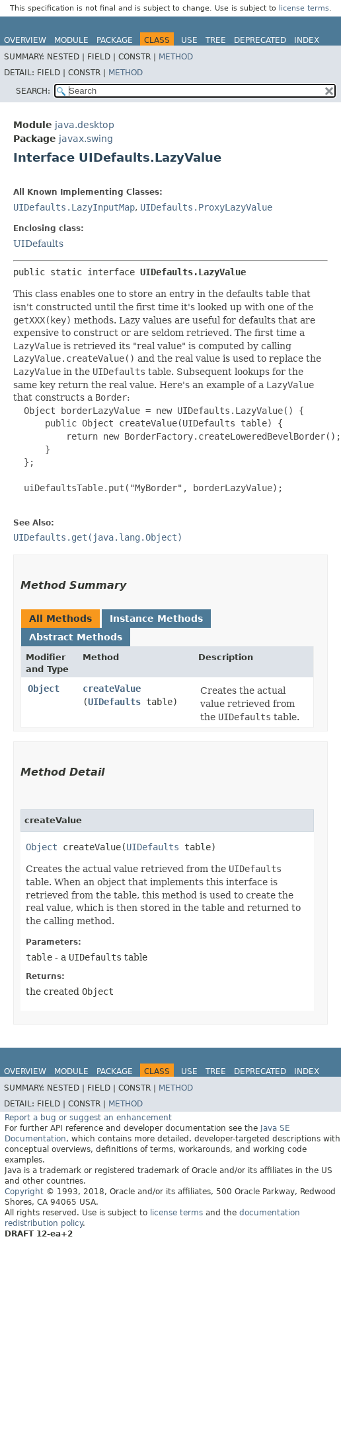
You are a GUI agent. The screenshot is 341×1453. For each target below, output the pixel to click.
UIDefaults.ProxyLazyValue (206, 207)
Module (71, 40)
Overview (25, 40)
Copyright (24, 1191)
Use (189, 40)
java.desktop (84, 124)
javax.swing (86, 138)
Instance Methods (156, 618)
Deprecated (260, 40)
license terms (304, 8)
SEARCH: (33, 91)
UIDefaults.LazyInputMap (74, 207)
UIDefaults (38, 243)
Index (306, 40)
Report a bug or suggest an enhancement (88, 1117)
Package (114, 40)
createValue (112, 688)
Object (43, 688)
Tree (216, 40)
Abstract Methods (75, 637)
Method (176, 56)
